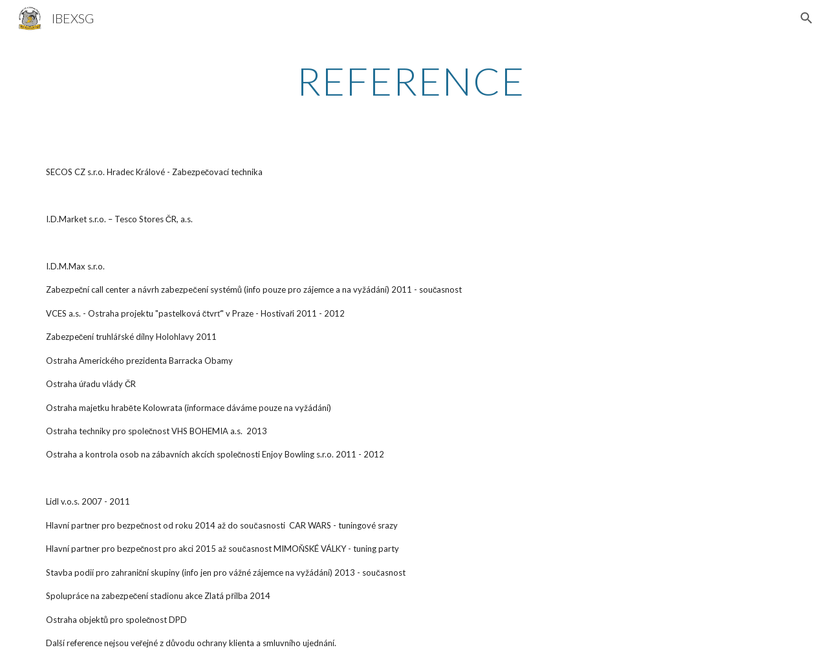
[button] (806, 18)
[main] (411, 80)
